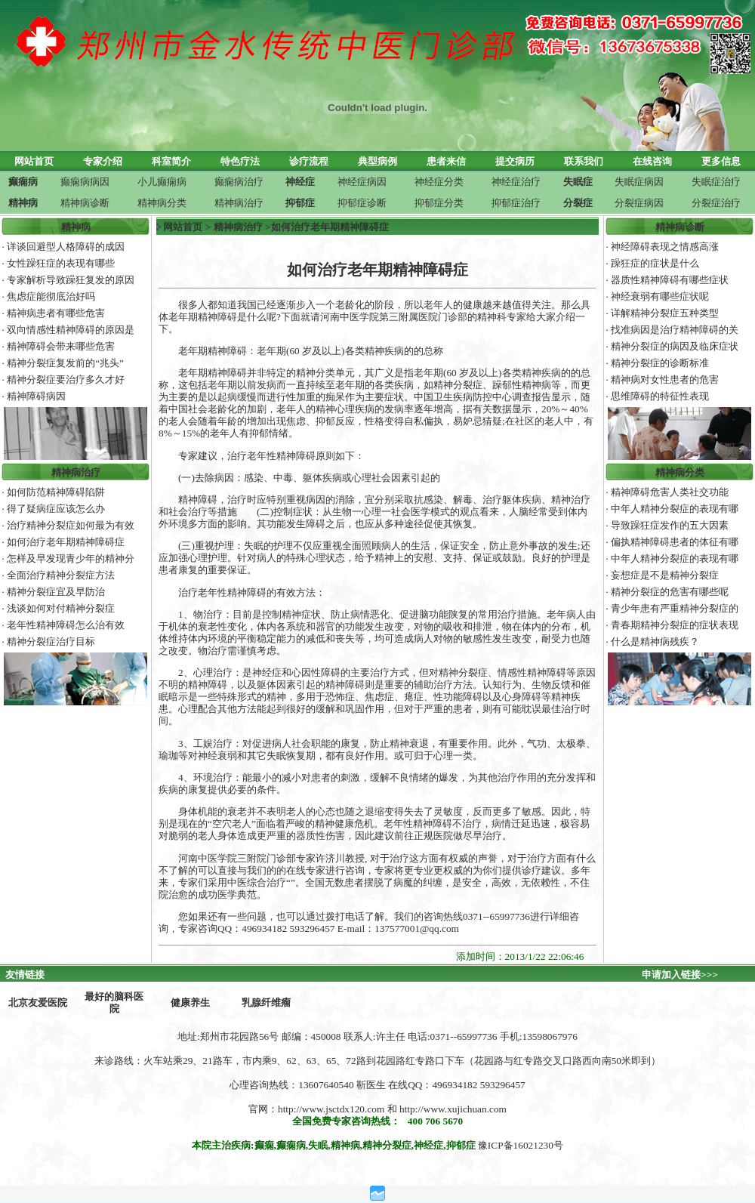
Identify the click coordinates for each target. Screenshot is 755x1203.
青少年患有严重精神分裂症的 (674, 608)
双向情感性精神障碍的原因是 (70, 329)
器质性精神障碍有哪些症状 (670, 279)
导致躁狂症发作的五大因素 (670, 525)
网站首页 (182, 227)
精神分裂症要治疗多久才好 (66, 379)
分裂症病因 (639, 202)
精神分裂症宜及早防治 (56, 591)
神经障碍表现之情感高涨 (665, 246)
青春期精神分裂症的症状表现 (674, 625)
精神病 (76, 227)
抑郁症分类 (439, 202)
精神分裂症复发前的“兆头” (65, 363)
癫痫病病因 (84, 181)
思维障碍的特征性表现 (660, 396)
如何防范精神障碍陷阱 (56, 492)
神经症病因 (362, 181)
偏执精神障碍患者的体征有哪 (674, 542)
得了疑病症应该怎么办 (56, 508)
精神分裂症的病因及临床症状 (674, 346)
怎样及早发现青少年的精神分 (70, 558)
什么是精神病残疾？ (655, 641)
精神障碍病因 (36, 396)
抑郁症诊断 (362, 202)
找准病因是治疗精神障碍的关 (674, 329)
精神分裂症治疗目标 (51, 641)
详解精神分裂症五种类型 (665, 313)
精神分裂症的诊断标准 (660, 363)
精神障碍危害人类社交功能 (670, 492)
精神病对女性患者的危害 (665, 379)
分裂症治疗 (716, 202)
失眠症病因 (639, 181)
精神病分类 (161, 202)
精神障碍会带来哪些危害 (61, 346)
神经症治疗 (516, 181)
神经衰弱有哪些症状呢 (660, 296)
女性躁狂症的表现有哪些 (61, 263)
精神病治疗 (238, 202)
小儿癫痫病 (161, 181)
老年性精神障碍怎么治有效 (66, 625)
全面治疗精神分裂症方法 (61, 575)
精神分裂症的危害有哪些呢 (670, 591)
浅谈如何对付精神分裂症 (61, 608)
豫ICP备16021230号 (520, 1145)
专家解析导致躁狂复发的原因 (70, 279)
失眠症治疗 (716, 181)
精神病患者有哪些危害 (56, 313)
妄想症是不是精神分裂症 (665, 575)
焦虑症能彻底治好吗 (51, 296)
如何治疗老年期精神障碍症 (66, 542)
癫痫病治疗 (238, 181)
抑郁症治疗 (516, 202)
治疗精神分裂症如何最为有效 (70, 525)
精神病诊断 (84, 202)
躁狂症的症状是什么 (655, 263)
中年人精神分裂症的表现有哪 (674, 508)
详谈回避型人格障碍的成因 (66, 246)
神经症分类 (439, 181)
